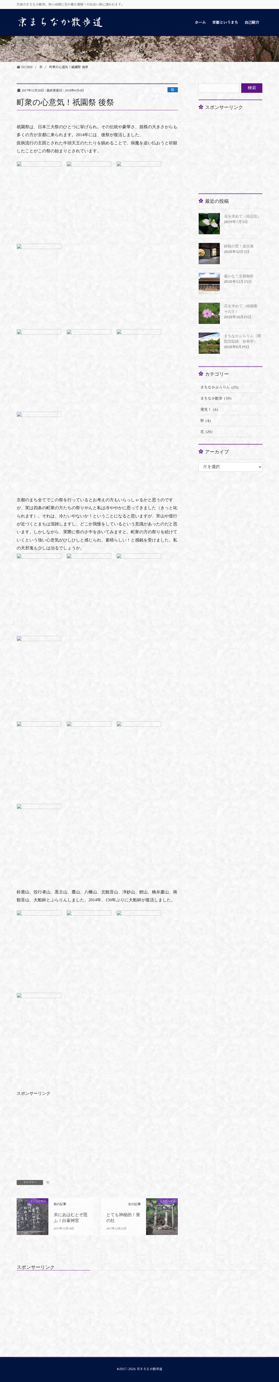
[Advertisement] (238, 152)
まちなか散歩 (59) (216, 398)
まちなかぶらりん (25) (219, 387)
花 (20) (206, 432)
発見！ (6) (209, 409)
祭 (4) (205, 421)
